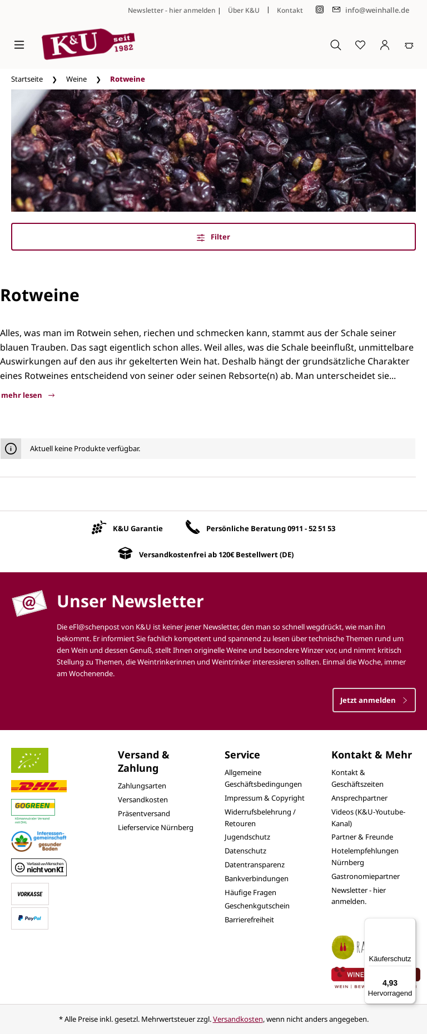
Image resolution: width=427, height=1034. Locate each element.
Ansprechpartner (359, 798)
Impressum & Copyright (265, 798)
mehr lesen (27, 395)
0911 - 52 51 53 (311, 528)
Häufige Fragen (250, 892)
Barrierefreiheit (249, 920)
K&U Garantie (138, 528)
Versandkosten (143, 800)
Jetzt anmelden (374, 700)
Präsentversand (144, 813)
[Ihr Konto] (385, 44)
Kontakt (290, 10)
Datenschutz (245, 851)
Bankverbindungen (257, 878)
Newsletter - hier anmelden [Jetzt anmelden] (172, 10)
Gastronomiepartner (365, 876)
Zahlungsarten (142, 786)
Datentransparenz (255, 865)
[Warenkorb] (409, 44)
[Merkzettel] (360, 44)
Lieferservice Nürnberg (155, 827)
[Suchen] (336, 44)
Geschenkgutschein (257, 906)
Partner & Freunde (362, 837)
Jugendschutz (247, 837)
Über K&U (244, 10)
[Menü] (19, 44)
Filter (213, 237)
